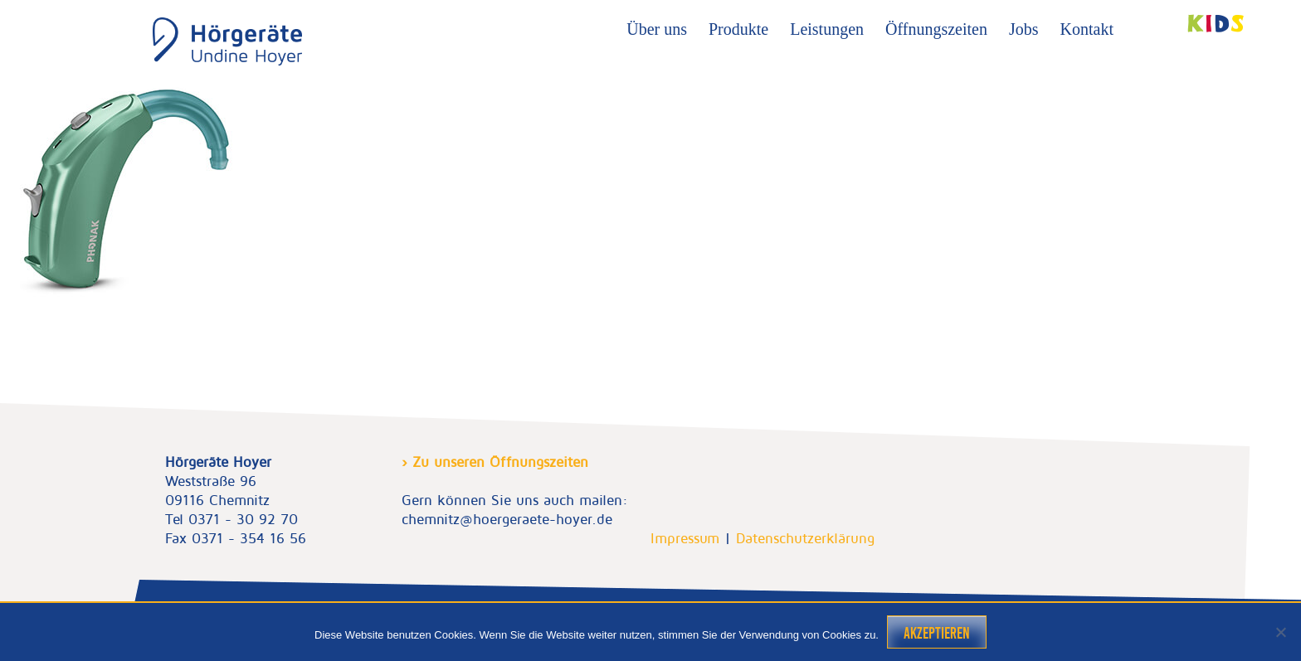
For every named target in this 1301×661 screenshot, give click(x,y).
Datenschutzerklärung (805, 538)
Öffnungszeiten (936, 29)
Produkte (738, 29)
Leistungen (827, 29)
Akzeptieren (937, 633)
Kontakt (1086, 29)
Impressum (684, 538)
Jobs (1024, 29)
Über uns (656, 29)
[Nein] (1280, 632)
